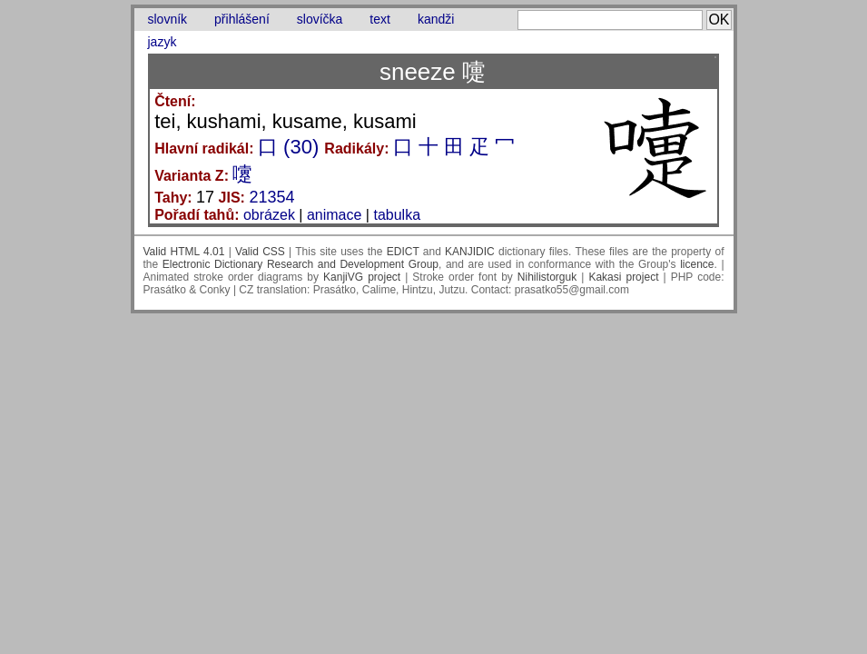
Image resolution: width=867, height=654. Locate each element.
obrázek (269, 215)
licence (697, 264)
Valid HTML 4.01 (184, 251)
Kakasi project (623, 277)
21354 (271, 197)
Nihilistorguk (546, 277)
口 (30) (288, 146)
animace (334, 215)
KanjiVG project (361, 277)
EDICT (403, 251)
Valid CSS (260, 251)
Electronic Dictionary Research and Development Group (300, 264)
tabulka (396, 215)
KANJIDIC (470, 251)
